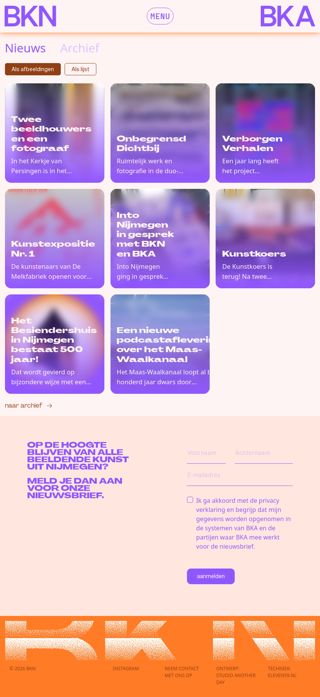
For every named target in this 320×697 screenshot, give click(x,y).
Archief (79, 48)
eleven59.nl (282, 675)
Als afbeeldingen (32, 68)
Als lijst (80, 68)
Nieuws (25, 48)
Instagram (126, 668)
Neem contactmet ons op (181, 672)
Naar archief (23, 405)
